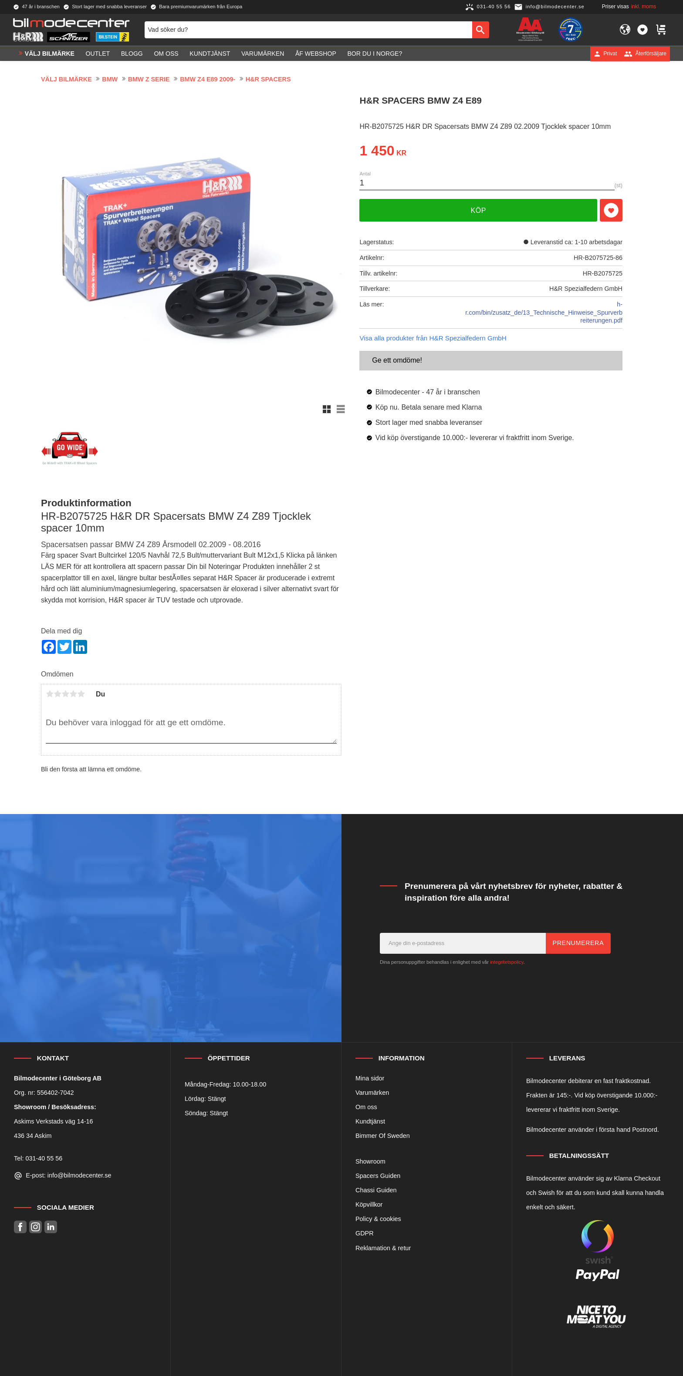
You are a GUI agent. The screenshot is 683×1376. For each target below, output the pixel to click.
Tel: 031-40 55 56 (38, 1158)
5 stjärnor (81, 694)
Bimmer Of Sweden (382, 1135)
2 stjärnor (57, 694)
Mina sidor (369, 1078)
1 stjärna (50, 694)
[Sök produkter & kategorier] (308, 29)
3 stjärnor (65, 694)
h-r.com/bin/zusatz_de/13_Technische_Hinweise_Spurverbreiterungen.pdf (543, 312)
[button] (642, 30)
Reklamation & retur (383, 1248)
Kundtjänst (370, 1121)
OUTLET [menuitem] (98, 53)
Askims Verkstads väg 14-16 (53, 1121)
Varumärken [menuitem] (262, 53)
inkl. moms (643, 6)
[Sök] (480, 29)
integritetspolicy (506, 962)
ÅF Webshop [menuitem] (315, 53)
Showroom (370, 1161)
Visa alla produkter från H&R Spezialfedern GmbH (432, 338)
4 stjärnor (73, 694)
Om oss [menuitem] (166, 53)
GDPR (364, 1233)
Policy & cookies (378, 1218)
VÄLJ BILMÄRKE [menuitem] (49, 53)
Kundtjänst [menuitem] (209, 53)
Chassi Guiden (375, 1190)
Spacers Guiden (377, 1175)
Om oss (366, 1106)
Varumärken (372, 1092)
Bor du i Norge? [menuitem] (374, 53)
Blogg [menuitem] (132, 53)
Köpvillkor (368, 1204)
